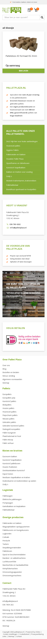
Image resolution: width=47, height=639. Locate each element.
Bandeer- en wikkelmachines (14, 558)
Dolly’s (9, 176)
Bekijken (23, 70)
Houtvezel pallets (13, 146)
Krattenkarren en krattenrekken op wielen (19, 481)
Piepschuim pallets (10, 415)
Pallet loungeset (9, 432)
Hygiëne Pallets (12, 150)
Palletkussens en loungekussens (16, 530)
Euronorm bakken (10, 456)
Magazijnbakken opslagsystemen (16, 526)
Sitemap (6, 383)
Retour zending (9, 376)
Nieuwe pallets (8, 419)
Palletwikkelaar (12, 185)
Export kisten (8, 474)
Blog (4, 369)
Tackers (6, 544)
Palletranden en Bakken (15, 154)
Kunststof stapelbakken (15, 167)
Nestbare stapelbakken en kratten (16, 477)
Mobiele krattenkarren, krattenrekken (21, 180)
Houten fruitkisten (10, 467)
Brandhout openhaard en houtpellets (21, 189)
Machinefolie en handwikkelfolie (15, 565)
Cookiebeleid (24, 634)
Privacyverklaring (37, 634)
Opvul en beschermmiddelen (14, 554)
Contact (7, 583)
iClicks (38, 632)
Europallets (7, 394)
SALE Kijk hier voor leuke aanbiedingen (22, 141)
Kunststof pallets (9, 401)
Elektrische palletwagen (12, 499)
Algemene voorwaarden (12, 379)
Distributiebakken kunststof (14, 470)
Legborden (7, 533)
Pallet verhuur (8, 443)
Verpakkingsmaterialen (12, 547)
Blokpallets (7, 405)
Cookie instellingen (10, 634)
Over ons (6, 365)
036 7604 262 (8, 604)
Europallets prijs (9, 398)
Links (4, 636)
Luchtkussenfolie (9, 561)
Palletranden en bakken (12, 523)
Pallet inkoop (8, 439)
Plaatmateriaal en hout (12, 436)
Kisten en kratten (12, 451)
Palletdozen (7, 551)
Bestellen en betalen (11, 372)
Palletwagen (8, 496)
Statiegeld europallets (11, 429)
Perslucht (6, 540)
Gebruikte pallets (9, 422)
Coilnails (6, 537)
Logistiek (8, 490)
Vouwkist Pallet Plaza (14, 159)
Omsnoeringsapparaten (12, 572)
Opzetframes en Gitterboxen (17, 163)
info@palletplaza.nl (10, 601)
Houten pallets (8, 408)
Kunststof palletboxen (11, 463)
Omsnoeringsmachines (12, 575)
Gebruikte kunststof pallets (13, 426)
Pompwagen (8, 503)
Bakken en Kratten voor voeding (19, 172)
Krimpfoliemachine (10, 568)
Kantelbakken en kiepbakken (14, 506)
